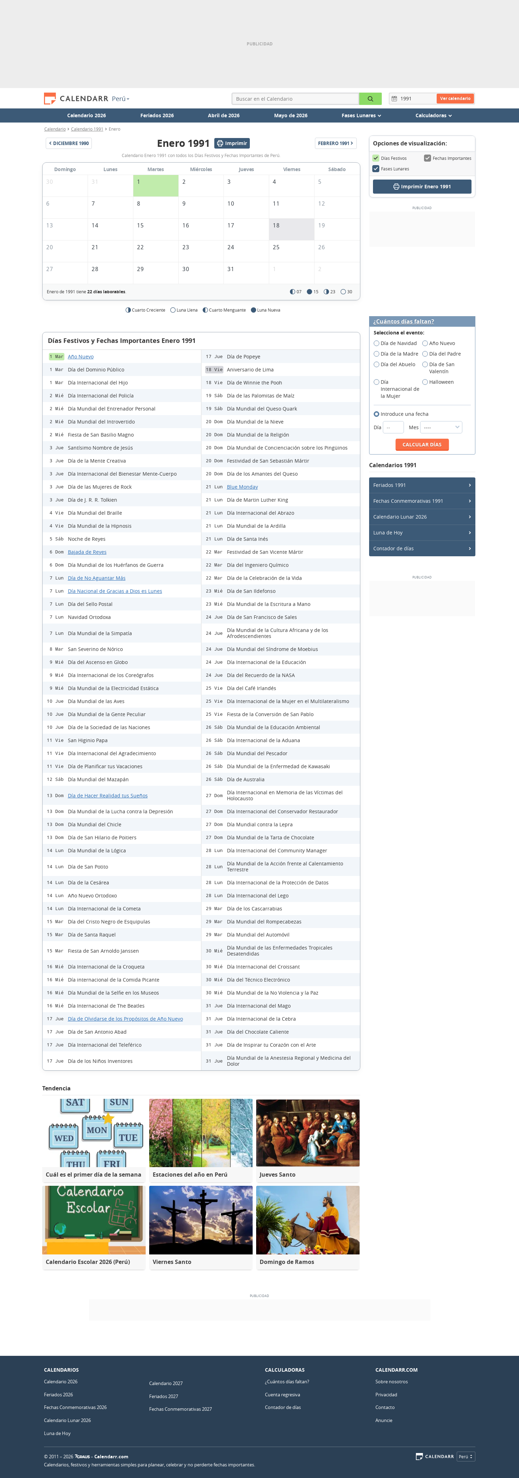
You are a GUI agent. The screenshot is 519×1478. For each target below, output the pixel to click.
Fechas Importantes (447, 158)
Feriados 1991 (389, 485)
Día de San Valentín (438, 368)
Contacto (385, 1407)
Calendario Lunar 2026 (400, 516)
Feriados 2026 (157, 115)
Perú (120, 98)
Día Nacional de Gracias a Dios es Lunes (115, 591)
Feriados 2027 (163, 1396)
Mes (435, 427)
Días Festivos (389, 158)
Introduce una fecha (403, 414)
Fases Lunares (390, 168)
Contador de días (393, 548)
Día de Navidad (398, 343)
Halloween (440, 382)
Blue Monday (242, 486)
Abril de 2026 (224, 115)
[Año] (407, 99)
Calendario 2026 (86, 115)
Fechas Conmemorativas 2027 (180, 1409)
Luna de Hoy (388, 532)
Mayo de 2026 (291, 115)
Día (389, 427)
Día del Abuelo (397, 364)
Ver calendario (455, 98)
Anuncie (383, 1420)
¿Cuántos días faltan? (403, 321)
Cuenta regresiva (282, 1394)
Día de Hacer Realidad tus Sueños (108, 795)
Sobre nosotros (391, 1381)
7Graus (82, 1456)
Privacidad (386, 1394)
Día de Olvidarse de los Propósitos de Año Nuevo (125, 1018)
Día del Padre (444, 353)
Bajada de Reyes (87, 552)
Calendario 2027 (166, 1383)
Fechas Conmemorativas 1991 (408, 500)
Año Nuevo (81, 356)
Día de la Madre (398, 353)
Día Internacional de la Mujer (396, 389)
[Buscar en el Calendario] (370, 99)
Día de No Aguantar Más (97, 578)
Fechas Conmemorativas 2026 (75, 1407)
